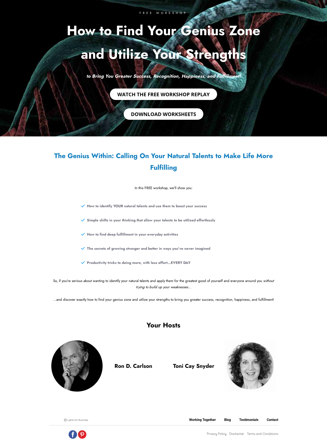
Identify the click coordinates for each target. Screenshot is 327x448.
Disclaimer (236, 434)
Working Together (202, 420)
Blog (227, 420)
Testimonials (248, 420)
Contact (272, 420)
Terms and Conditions (262, 434)
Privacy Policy (216, 434)
